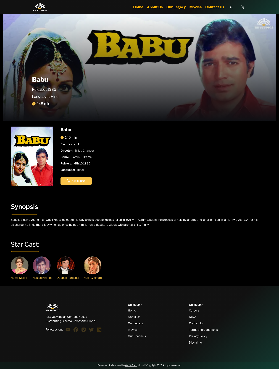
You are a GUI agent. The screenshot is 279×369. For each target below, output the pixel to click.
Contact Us (196, 323)
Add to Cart (76, 181)
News (192, 317)
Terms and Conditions (203, 329)
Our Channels (137, 336)
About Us (134, 317)
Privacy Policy (198, 336)
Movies (133, 329)
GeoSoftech (131, 365)
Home (132, 310)
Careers (194, 310)
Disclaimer (196, 342)
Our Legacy (135, 323)
